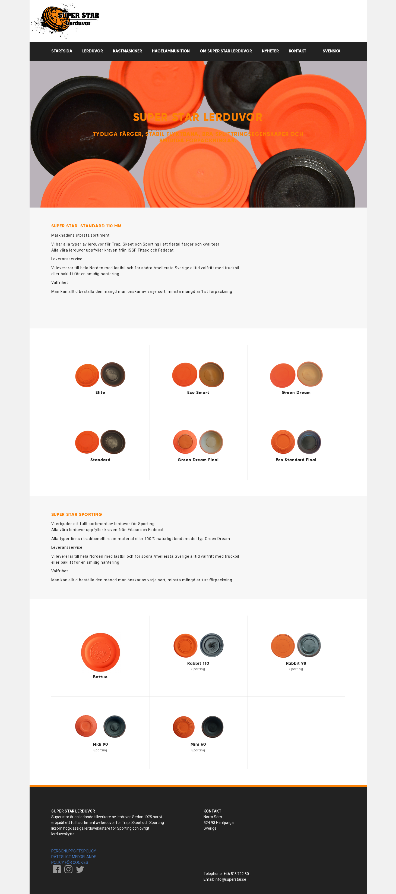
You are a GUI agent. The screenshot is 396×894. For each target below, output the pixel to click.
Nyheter (270, 51)
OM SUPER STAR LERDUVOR (226, 51)
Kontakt (297, 51)
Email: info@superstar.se (225, 879)
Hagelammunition (171, 51)
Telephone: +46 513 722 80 (226, 873)
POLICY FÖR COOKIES (69, 862)
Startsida (61, 51)
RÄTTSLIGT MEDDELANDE (73, 857)
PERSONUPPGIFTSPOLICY (73, 851)
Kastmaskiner (127, 51)
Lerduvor (92, 51)
